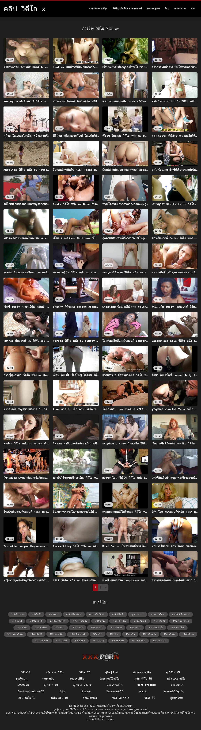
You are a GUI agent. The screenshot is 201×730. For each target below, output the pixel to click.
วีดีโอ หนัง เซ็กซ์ (177, 627)
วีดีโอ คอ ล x (96, 627)
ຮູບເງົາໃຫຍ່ (176, 698)
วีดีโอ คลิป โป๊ (59, 698)
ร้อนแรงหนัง (90, 698)
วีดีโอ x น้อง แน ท (181, 621)
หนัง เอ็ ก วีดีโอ (138, 641)
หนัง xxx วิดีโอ (55, 672)
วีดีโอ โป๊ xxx (188, 634)
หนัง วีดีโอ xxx (118, 641)
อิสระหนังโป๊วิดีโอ (109, 678)
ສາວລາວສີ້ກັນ (77, 678)
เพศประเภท (180, 8)
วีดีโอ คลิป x (77, 627)
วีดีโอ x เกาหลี (41, 627)
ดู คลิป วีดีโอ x (157, 614)
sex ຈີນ (143, 691)
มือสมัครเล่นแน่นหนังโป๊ (31, 691)
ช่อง (193, 8)
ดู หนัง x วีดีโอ (119, 621)
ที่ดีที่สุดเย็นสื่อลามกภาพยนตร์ (127, 8)
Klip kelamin (146, 685)
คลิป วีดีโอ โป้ (143, 678)
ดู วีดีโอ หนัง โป (80, 621)
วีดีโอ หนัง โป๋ (36, 634)
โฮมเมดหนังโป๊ (115, 691)
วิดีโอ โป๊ (84, 672)
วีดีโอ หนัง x (135, 627)
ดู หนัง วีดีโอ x (140, 621)
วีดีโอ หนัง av (116, 627)
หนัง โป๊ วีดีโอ (120, 698)
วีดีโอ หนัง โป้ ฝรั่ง (15, 634)
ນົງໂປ (62, 691)
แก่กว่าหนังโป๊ (114, 685)
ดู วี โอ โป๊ (17, 621)
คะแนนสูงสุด (153, 8)
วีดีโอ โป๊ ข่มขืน (41, 641)
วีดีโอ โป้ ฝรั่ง (169, 634)
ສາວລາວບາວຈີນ (142, 672)
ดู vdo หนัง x (137, 614)
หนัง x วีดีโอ (80, 641)
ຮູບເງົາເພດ (21, 678)
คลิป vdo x (53, 614)
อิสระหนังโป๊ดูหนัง (173, 691)
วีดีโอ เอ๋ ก (97, 634)
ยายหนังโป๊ (177, 685)
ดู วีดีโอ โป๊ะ (100, 621)
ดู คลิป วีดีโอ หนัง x (180, 614)
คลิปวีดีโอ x (97, 719)
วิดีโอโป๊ (25, 672)
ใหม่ (167, 8)
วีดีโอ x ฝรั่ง (22, 627)
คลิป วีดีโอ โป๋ (118, 614)
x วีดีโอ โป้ (36, 614)
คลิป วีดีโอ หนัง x (73, 614)
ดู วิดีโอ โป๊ (173, 672)
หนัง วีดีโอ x (98, 641)
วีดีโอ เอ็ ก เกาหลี (77, 634)
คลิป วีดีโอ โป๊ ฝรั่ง (96, 614)
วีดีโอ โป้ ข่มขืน (149, 634)
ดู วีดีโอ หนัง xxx (57, 621)
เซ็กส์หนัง (86, 691)
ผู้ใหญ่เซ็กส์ (111, 672)
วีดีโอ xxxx (59, 627)
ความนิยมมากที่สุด (98, 8)
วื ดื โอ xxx (61, 641)
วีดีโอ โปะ (114, 634)
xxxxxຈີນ (23, 685)
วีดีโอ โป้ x (130, 634)
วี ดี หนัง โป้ (159, 621)
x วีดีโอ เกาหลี (18, 614)
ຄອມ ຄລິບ (48, 678)
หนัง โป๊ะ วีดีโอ (159, 641)
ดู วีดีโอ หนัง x (35, 621)
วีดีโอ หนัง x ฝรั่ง (155, 627)
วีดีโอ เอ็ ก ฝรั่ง (56, 634)
